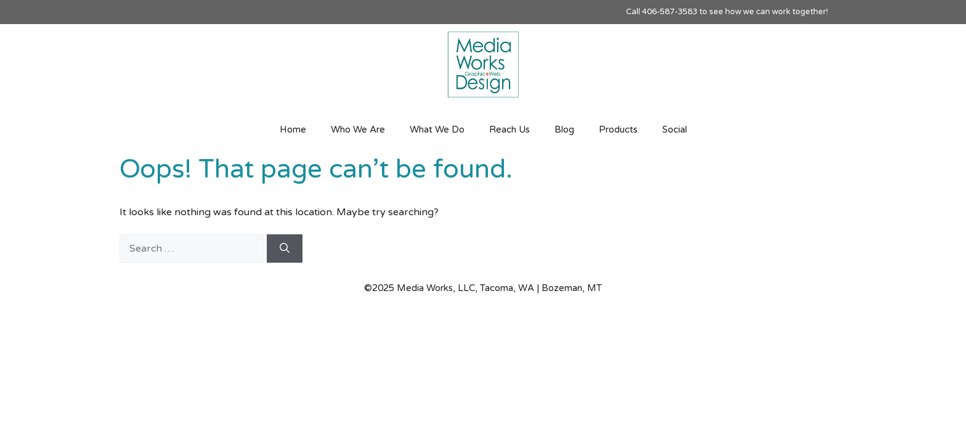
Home (293, 129)
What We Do (437, 129)
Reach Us (509, 129)
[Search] (284, 248)
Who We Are (358, 129)
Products (618, 129)
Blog (564, 129)
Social (674, 129)
